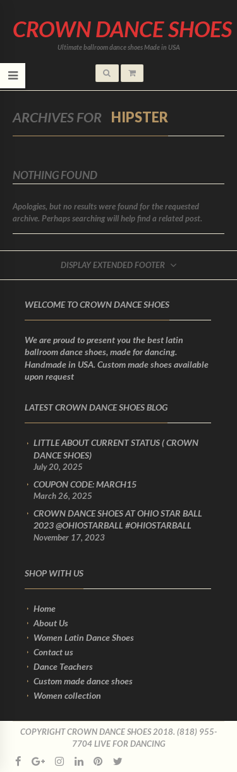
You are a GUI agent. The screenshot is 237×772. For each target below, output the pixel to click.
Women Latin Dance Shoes (83, 637)
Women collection (67, 695)
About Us (50, 622)
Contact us (53, 651)
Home (44, 608)
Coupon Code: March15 (85, 484)
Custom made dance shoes (83, 681)
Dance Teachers (63, 666)
